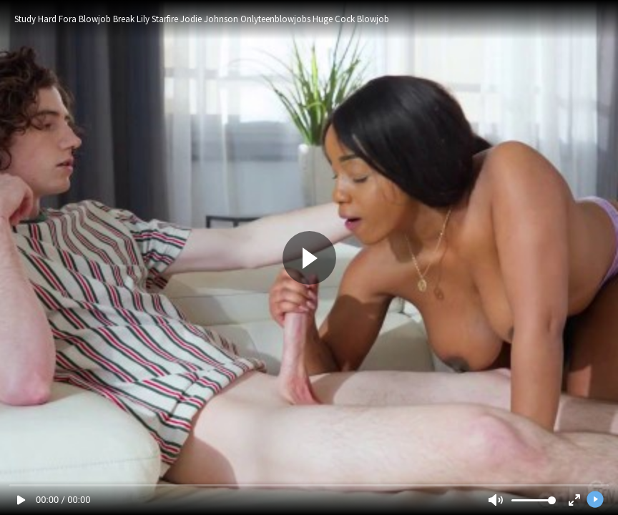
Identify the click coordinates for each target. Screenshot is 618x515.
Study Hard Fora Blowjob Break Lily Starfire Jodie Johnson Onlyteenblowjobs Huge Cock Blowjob (201, 19)
